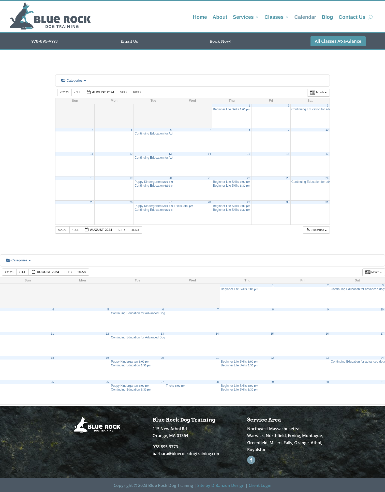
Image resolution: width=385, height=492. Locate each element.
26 (130, 202)
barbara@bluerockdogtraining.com (186, 453)
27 (170, 202)
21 (209, 178)
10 (327, 129)
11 (91, 153)
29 (248, 202)
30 (287, 202)
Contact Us (352, 17)
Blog (327, 17)
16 (287, 153)
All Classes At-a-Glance (338, 41)
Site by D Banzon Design (220, 485)
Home (200, 17)
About (220, 17)
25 (91, 202)
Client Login (260, 485)
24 (327, 178)
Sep (124, 92)
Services (243, 17)
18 (91, 178)
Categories (73, 80)
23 (287, 178)
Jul (78, 92)
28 (209, 202)
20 (170, 178)
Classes (274, 17)
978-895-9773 (44, 41)
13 (170, 153)
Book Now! (220, 41)
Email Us (129, 41)
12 (130, 153)
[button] (316, 230)
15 (248, 153)
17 (327, 153)
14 (209, 153)
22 (248, 178)
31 (327, 202)
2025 (137, 92)
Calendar (305, 17)
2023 (64, 92)
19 (130, 178)
